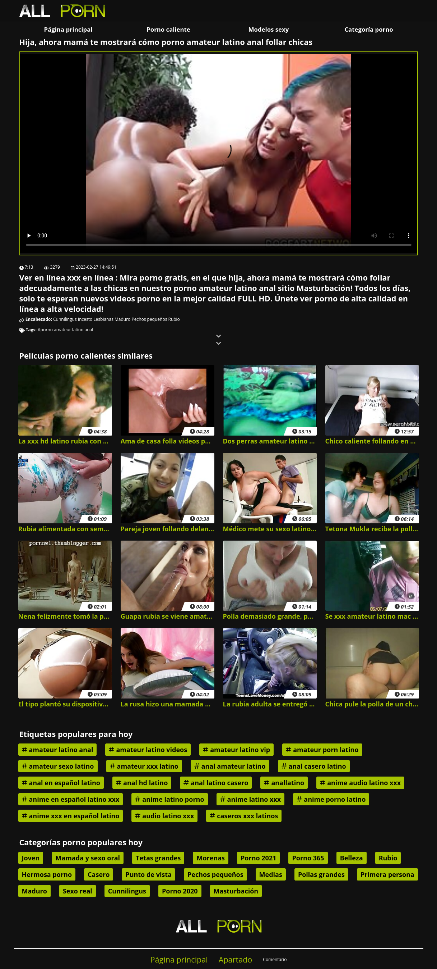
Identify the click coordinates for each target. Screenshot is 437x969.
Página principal (68, 29)
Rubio (174, 319)
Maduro (122, 319)
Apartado (235, 959)
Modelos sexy (268, 29)
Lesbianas (103, 319)
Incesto (85, 319)
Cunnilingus (65, 319)
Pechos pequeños (149, 319)
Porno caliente (168, 29)
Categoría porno (368, 29)
